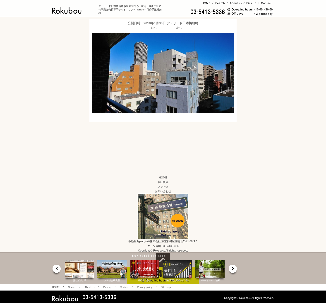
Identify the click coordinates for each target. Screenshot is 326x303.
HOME (163, 177)
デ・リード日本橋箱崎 (182, 23)
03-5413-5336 (170, 246)
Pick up (107, 287)
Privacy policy (144, 287)
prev (56, 270)
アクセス (163, 186)
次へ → (180, 27)
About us (89, 287)
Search (72, 287)
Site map (166, 287)
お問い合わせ (163, 191)
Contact (124, 287)
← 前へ (152, 27)
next (233, 270)
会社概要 (163, 182)
